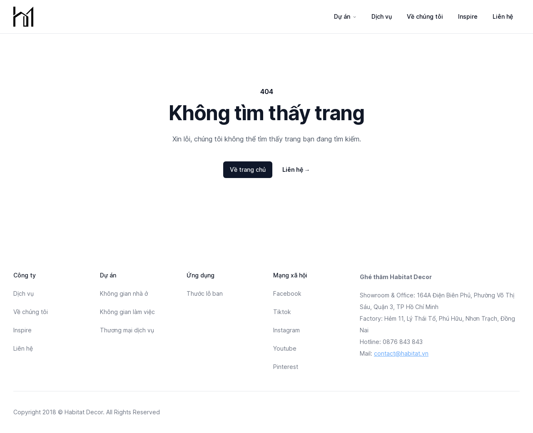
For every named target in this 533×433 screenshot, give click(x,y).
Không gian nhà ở (124, 293)
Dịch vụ (381, 16)
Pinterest (285, 366)
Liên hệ (503, 16)
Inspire (468, 16)
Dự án (342, 16)
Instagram (286, 330)
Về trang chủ (248, 169)
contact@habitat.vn (401, 353)
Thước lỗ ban (205, 293)
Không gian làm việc (127, 311)
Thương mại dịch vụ (127, 330)
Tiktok (282, 311)
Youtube (284, 348)
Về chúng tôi (425, 16)
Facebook (287, 293)
